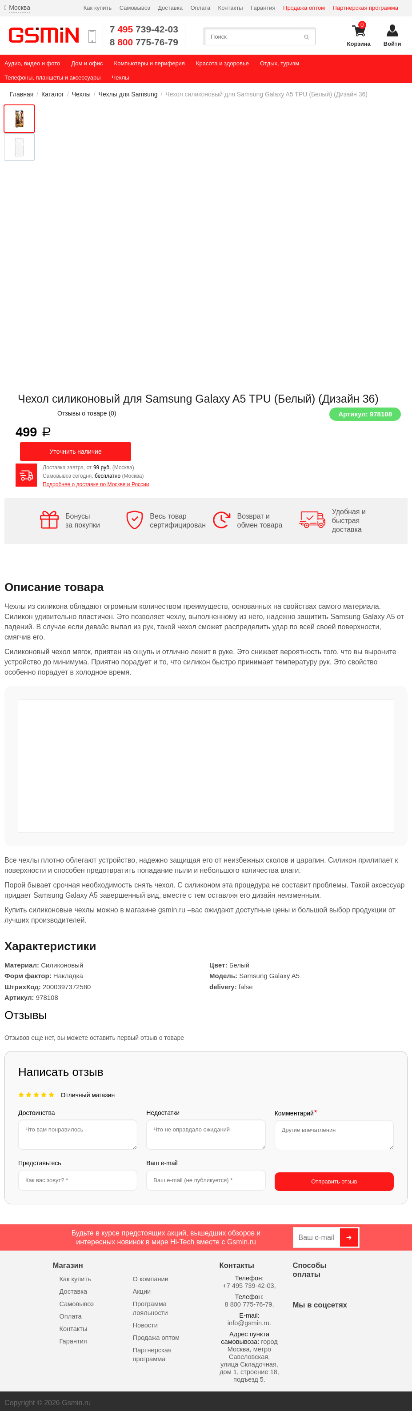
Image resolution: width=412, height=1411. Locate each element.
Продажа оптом (304, 7)
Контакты (230, 7)
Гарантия (263, 7)
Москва (19, 7)
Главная (21, 94)
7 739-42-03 (144, 29)
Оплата (200, 7)
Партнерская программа (365, 7)
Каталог (52, 94)
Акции (142, 1287)
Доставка (170, 7)
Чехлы (81, 94)
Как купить (98, 7)
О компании (150, 1275)
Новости (145, 1321)
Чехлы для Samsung (128, 94)
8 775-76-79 (144, 42)
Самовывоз (135, 7)
